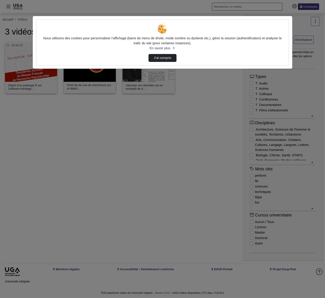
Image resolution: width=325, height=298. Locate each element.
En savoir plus (162, 48)
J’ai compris (162, 58)
